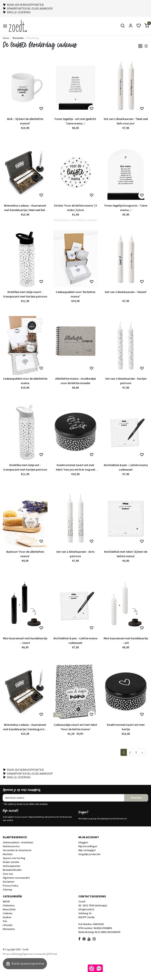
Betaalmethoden (12, 870)
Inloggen (83, 842)
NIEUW (6, 901)
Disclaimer (8, 881)
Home (6, 37)
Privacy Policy (10, 885)
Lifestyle (8, 925)
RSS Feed (52, 953)
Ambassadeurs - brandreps (18, 842)
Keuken (7, 917)
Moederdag (33, 37)
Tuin (5, 921)
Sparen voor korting (14, 858)
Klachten (8, 854)
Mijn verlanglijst (87, 850)
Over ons (8, 873)
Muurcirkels (9, 909)
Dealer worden (11, 862)
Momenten (18, 37)
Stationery (9, 905)
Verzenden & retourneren (17, 850)
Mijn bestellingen (87, 846)
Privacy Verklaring (12, 953)
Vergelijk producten (89, 854)
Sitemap (7, 889)
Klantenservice (11, 846)
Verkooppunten (11, 866)
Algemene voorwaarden (16, 877)
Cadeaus (8, 913)
